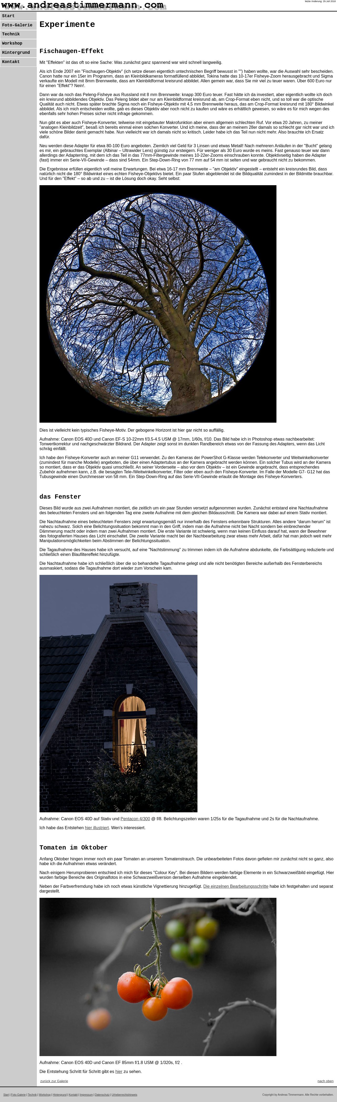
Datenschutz (102, 1094)
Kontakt (11, 62)
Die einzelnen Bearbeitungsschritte (235, 886)
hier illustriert (97, 828)
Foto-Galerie (17, 25)
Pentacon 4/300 (135, 819)
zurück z (54, 1081)
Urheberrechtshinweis (124, 1094)
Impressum (86, 1094)
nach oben (326, 1081)
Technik (11, 34)
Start (8, 16)
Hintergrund (16, 52)
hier (118, 1071)
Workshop (12, 43)
